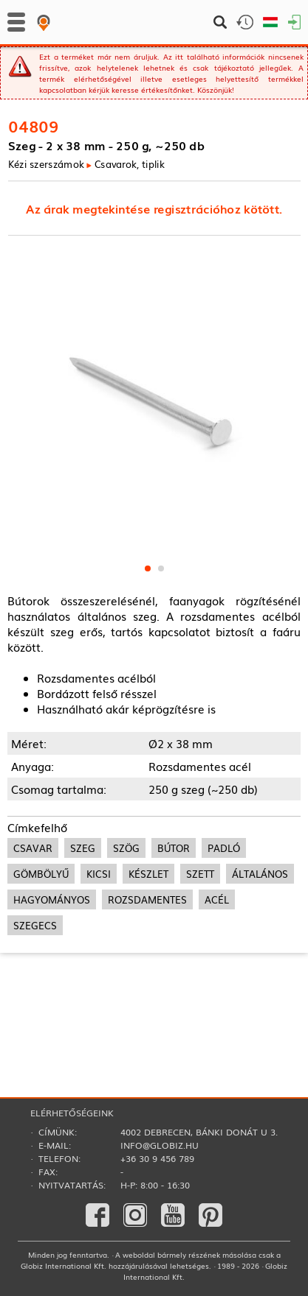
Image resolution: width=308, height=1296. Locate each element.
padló (224, 848)
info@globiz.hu (159, 1145)
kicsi (98, 874)
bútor (173, 848)
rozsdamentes (147, 899)
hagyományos (51, 899)
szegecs (35, 925)
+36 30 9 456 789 (157, 1158)
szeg (82, 848)
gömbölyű (41, 874)
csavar (32, 848)
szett (200, 874)
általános (260, 874)
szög (126, 848)
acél (217, 899)
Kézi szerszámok (46, 164)
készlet (148, 874)
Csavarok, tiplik (129, 164)
